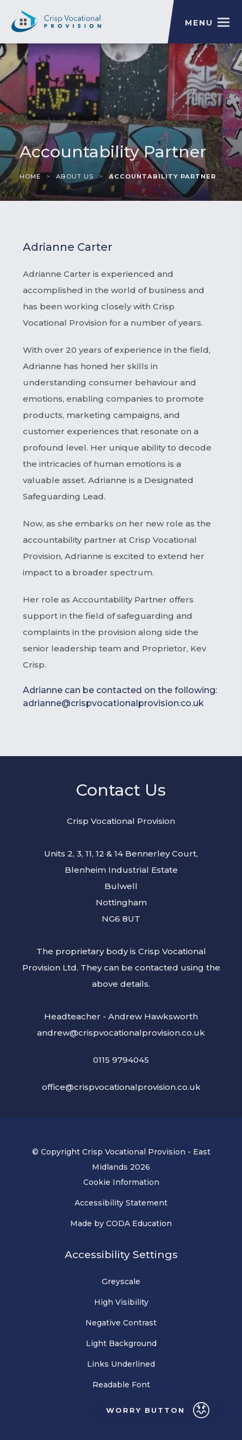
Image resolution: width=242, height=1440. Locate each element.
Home (30, 176)
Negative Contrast (121, 1323)
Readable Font (121, 1385)
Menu (199, 23)
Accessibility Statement (121, 1203)
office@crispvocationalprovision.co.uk (121, 1087)
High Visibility (121, 1302)
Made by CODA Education (134, 1223)
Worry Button (157, 1410)
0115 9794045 (121, 1060)
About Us (75, 176)
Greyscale (121, 1281)
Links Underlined (121, 1364)
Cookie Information (121, 1182)
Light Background (121, 1343)
